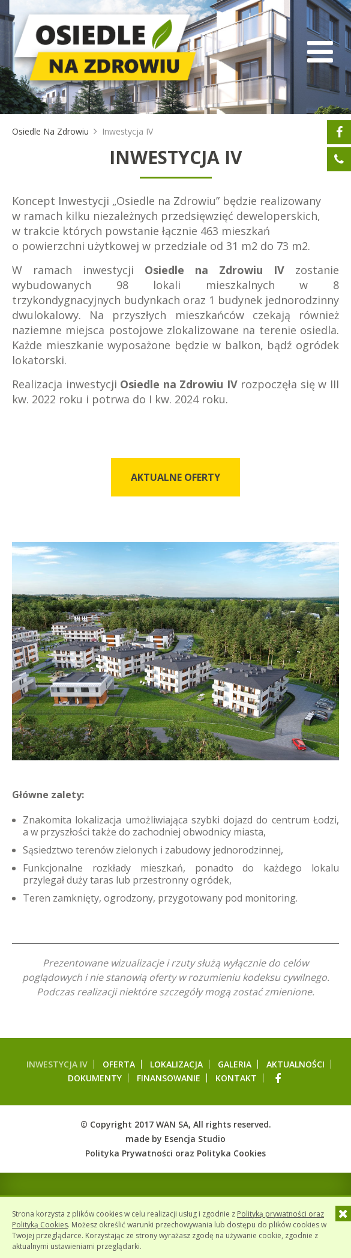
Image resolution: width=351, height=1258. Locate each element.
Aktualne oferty (175, 477)
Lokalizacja (176, 1064)
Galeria (234, 1064)
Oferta (119, 1064)
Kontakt (236, 1078)
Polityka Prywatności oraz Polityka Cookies (175, 1153)
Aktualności (295, 1064)
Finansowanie (168, 1078)
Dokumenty (95, 1078)
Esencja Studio (195, 1138)
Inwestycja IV (57, 1064)
